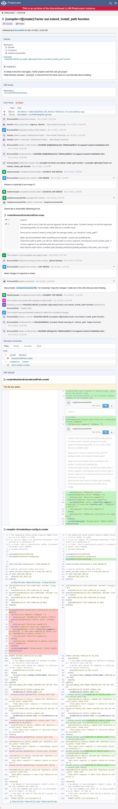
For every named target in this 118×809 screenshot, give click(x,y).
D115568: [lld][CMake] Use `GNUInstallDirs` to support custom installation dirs (73, 145)
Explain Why (26, 308)
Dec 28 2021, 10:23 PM (60, 267)
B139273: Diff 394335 (52, 172)
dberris (41, 124)
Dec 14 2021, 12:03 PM (17, 149)
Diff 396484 (44, 267)
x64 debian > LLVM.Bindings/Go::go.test (34, 114)
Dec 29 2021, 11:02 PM (17, 326)
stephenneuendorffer (17, 53)
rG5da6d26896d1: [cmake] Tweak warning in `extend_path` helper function (67, 322)
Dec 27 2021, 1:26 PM (59, 178)
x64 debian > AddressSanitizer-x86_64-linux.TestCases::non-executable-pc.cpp (50, 112)
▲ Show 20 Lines (18, 582)
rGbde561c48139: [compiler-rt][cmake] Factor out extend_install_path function (37, 59)
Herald (10, 124)
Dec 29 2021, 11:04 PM (17, 335)
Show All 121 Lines (32, 802)
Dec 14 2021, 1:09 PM (72, 172)
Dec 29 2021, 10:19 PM (63, 301)
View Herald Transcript (56, 124)
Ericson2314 (18, 30)
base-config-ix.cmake (21, 365)
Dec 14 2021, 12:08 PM (17, 157)
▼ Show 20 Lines (49, 582)
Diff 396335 (44, 178)
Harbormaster (13, 172)
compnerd (12, 50)
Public (21, 24)
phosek (11, 47)
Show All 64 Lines (33, 582)
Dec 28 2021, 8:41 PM (55, 198)
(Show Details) (55, 261)
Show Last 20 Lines (49, 802)
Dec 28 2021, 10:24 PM (45, 281)
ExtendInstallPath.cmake (22, 358)
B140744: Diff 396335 (52, 192)
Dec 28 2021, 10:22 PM (73, 261)
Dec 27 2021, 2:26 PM (72, 192)
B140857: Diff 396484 (52, 295)
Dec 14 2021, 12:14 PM (41, 166)
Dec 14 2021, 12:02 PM (46, 119)
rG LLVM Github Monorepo (15, 93)
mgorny (33, 124)
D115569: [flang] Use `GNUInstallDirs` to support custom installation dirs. (71, 331)
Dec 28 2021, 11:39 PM (73, 295)
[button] (115, 3)
